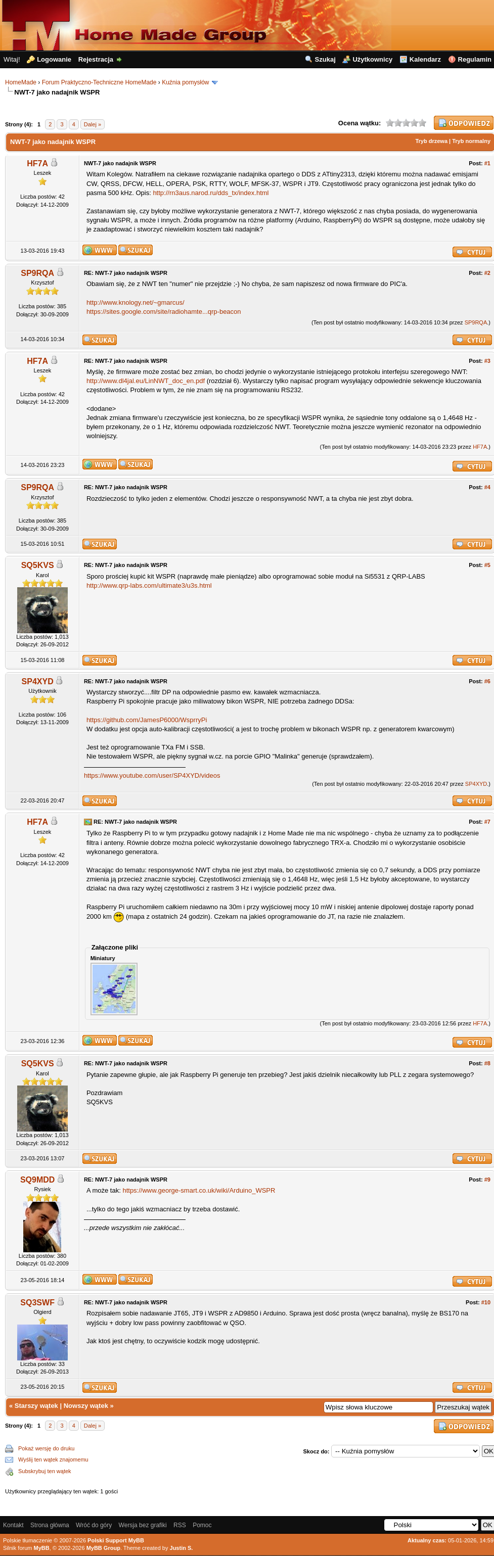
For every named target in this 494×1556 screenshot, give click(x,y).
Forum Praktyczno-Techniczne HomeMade (99, 82)
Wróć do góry (94, 1525)
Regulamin (474, 59)
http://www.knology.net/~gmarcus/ (135, 302)
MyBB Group (103, 1548)
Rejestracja (95, 59)
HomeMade (20, 82)
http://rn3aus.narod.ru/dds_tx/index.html (210, 193)
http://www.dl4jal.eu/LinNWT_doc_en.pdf (145, 381)
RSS (179, 1525)
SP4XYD (38, 681)
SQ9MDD (37, 1179)
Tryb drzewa (431, 141)
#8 (487, 1063)
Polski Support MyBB (115, 1540)
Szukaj (325, 59)
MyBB (42, 1548)
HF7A (37, 163)
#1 (487, 163)
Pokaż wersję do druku (46, 1448)
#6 (487, 681)
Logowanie (54, 59)
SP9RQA (37, 273)
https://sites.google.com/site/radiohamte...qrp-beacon (163, 311)
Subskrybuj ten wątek (44, 1471)
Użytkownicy (372, 59)
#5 (487, 565)
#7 (487, 822)
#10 (485, 1302)
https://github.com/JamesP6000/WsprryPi (146, 720)
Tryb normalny (471, 141)
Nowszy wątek (86, 1405)
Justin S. (181, 1548)
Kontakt (13, 1525)
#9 (487, 1179)
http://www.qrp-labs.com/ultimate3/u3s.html (149, 585)
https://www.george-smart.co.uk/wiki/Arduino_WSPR (198, 1190)
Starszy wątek (36, 1405)
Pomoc (202, 1525)
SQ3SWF (37, 1302)
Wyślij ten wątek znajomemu (53, 1459)
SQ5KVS (37, 565)
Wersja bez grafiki (143, 1525)
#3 (487, 361)
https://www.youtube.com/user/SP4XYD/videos (152, 775)
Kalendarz (425, 59)
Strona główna (49, 1525)
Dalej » (92, 124)
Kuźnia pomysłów (185, 82)
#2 (487, 273)
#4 (487, 487)
